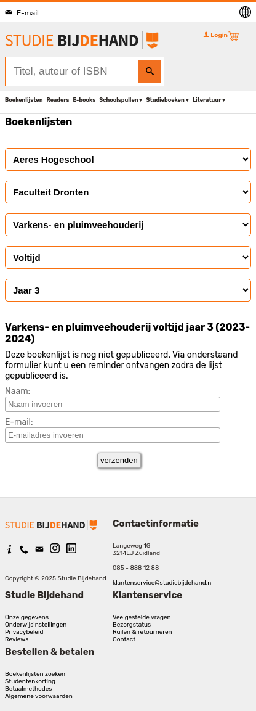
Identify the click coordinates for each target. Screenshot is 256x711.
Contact (124, 639)
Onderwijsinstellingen (35, 624)
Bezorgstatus (132, 624)
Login (215, 35)
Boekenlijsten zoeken (35, 674)
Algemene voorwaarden (39, 696)
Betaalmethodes (28, 689)
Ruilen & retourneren (142, 632)
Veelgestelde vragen (142, 617)
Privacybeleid (24, 632)
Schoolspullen (118, 100)
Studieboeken (165, 100)
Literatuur (207, 100)
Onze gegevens (27, 617)
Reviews (16, 639)
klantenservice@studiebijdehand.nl (163, 582)
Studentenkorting (30, 681)
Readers (58, 100)
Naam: (17, 391)
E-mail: (19, 422)
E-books (84, 100)
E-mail (22, 13)
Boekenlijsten (24, 100)
